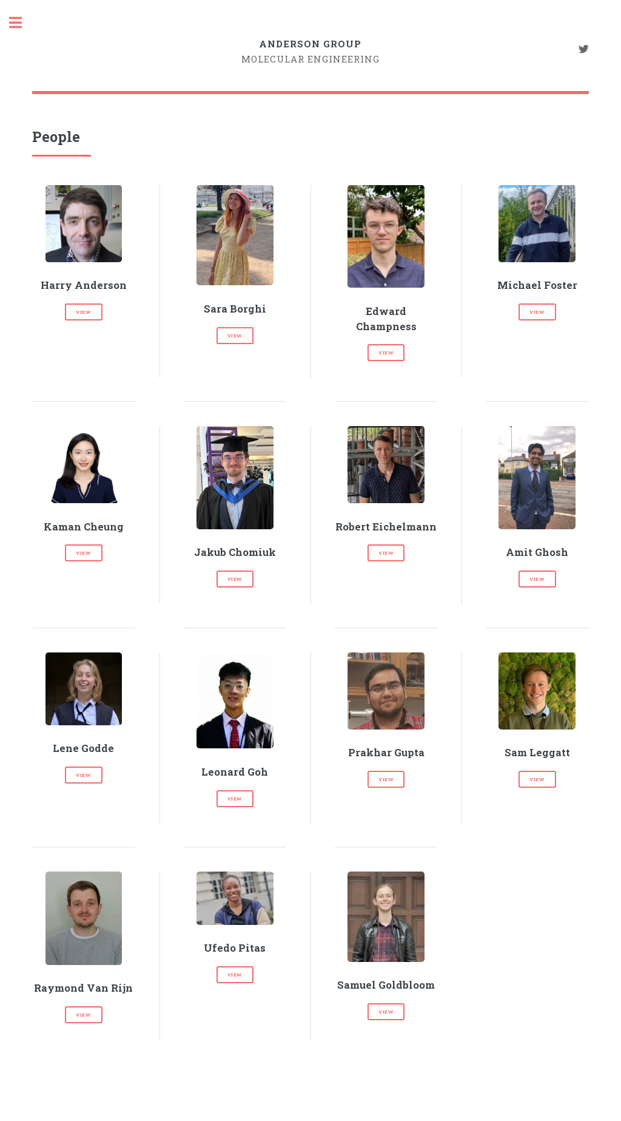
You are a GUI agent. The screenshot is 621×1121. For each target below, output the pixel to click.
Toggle (22, 23)
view (83, 312)
